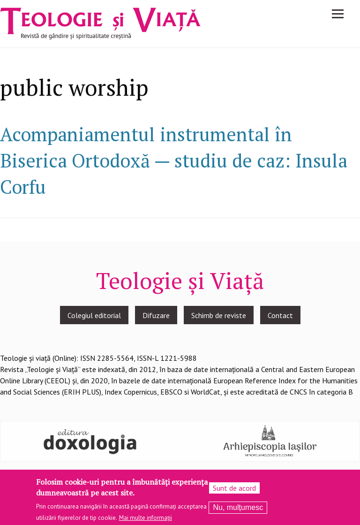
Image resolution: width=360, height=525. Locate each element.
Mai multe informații (145, 520)
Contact (280, 315)
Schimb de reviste (218, 315)
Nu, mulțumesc (238, 510)
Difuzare (156, 315)
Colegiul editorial (94, 315)
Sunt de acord (234, 490)
